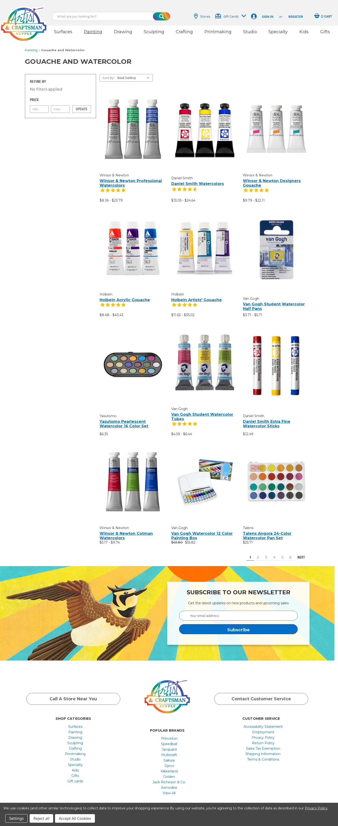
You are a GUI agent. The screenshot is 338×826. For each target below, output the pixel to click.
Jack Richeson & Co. (169, 778)
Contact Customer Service (261, 695)
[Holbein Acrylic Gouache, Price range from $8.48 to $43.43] (133, 244)
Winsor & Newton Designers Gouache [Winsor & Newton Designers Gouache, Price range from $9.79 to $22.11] (272, 179)
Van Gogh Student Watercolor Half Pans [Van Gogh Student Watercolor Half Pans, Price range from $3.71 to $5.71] (274, 302)
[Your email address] (238, 612)
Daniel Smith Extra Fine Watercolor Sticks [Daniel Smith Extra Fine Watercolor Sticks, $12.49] (266, 419)
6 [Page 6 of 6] (290, 553)
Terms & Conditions (263, 755)
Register (295, 17)
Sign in (267, 17)
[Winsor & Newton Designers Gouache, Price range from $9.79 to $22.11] (276, 125)
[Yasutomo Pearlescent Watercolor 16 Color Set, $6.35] (133, 361)
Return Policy (263, 739)
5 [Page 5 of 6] (282, 553)
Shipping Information (263, 750)
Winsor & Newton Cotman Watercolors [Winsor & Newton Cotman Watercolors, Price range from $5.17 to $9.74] (126, 531)
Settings (16, 818)
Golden (169, 773)
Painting (93, 31)
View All (169, 789)
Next (303, 553)
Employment (263, 728)
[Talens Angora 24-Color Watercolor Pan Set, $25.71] (276, 478)
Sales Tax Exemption (263, 744)
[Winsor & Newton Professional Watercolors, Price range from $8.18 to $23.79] (133, 125)
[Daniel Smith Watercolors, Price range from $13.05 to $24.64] (204, 126)
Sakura (169, 756)
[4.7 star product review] (184, 187)
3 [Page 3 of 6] (266, 553)
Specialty (278, 31)
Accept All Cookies (75, 818)
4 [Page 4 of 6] (274, 553)
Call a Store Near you (73, 695)
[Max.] (60, 105)
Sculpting (154, 31)
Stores (202, 16)
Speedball (169, 740)
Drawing (123, 31)
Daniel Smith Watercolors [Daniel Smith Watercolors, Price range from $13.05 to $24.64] (197, 179)
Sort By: (108, 74)
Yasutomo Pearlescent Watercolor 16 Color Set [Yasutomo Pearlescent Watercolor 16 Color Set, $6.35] (124, 419)
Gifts (325, 31)
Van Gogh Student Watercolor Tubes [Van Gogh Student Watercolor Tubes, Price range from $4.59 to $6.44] (202, 412)
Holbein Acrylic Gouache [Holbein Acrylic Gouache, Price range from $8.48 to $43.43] (125, 296)
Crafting (184, 31)
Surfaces (63, 31)
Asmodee (169, 783)
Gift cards (75, 777)
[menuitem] (75, 722)
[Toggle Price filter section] (60, 96)
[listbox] (135, 73)
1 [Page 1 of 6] (250, 553)
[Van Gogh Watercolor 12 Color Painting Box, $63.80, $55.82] (204, 478)
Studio (250, 31)
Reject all (41, 818)
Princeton (169, 734)
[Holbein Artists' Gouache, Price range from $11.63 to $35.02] (204, 244)
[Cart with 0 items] (322, 16)
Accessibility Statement (263, 722)
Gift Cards (230, 16)
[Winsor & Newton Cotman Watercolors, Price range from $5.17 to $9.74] (133, 478)
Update (82, 105)
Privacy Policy (263, 733)
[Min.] (39, 105)
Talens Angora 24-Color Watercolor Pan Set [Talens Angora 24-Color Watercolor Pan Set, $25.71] (267, 531)
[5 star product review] (112, 189)
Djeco (169, 762)
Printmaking (218, 31)
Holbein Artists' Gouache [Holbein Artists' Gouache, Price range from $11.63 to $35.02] (196, 296)
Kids (304, 31)
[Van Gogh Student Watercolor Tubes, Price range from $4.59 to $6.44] (204, 358)
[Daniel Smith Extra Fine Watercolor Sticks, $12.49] (276, 361)
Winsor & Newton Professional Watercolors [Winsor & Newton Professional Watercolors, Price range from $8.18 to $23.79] (131, 179)
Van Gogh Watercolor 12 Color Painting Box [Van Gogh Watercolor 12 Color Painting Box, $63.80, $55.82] (202, 531)
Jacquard (169, 745)
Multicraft (169, 751)
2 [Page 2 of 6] (258, 553)
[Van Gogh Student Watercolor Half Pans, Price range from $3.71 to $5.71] (276, 245)
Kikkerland (169, 767)
